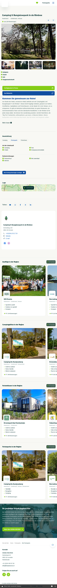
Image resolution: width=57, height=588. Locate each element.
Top (53, 544)
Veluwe (20, 301)
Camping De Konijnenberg (13, 362)
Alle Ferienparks (26, 543)
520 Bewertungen (11, 21)
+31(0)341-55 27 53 (11, 233)
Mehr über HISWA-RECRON (13, 529)
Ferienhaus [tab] (24, 140)
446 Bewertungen (12, 374)
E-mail (8, 238)
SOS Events (8, 299)
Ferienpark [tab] (14, 140)
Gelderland (14, 301)
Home (11, 543)
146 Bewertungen (12, 313)
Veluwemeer (21, 364)
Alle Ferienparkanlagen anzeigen (14, 172)
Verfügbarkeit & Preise (28, 88)
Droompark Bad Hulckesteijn (14, 423)
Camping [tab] (4, 140)
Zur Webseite (28, 93)
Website (8, 236)
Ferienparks (48, 3)
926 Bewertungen (12, 435)
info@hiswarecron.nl (8, 565)
